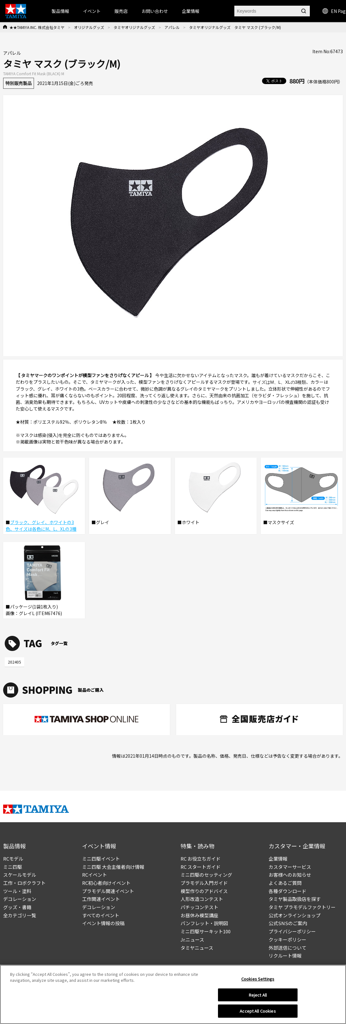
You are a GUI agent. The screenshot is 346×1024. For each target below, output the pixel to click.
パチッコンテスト (199, 907)
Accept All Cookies (258, 1014)
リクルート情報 (285, 955)
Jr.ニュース (192, 939)
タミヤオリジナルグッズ (134, 27)
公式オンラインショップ (295, 915)
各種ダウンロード (287, 891)
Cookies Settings (257, 981)
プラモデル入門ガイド (204, 883)
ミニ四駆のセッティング (206, 874)
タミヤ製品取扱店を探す (295, 899)
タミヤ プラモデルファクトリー (302, 907)
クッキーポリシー (287, 939)
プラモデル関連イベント (108, 891)
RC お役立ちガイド (200, 858)
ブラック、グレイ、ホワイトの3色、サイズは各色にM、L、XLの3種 (41, 525)
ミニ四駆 (12, 866)
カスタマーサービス (290, 866)
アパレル (172, 27)
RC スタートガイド (200, 866)
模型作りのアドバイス (204, 891)
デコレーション (19, 899)
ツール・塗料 (17, 891)
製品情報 (60, 11)
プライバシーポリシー (292, 931)
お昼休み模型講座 (199, 915)
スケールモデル (19, 874)
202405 (14, 662)
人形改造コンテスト (202, 899)
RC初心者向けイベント (106, 883)
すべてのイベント (100, 915)
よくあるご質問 (285, 883)
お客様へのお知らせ (290, 874)
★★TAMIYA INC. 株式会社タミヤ (36, 27)
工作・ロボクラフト (24, 883)
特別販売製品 (18, 83)
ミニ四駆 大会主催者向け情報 (113, 866)
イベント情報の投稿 (103, 923)
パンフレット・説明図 (204, 923)
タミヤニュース (197, 947)
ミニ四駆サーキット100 (206, 931)
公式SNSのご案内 (288, 923)
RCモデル (13, 858)
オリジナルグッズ (89, 27)
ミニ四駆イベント (101, 858)
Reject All (258, 997)
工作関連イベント (101, 899)
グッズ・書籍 (17, 907)
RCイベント (94, 874)
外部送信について (287, 947)
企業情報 (278, 858)
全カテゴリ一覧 (19, 915)
